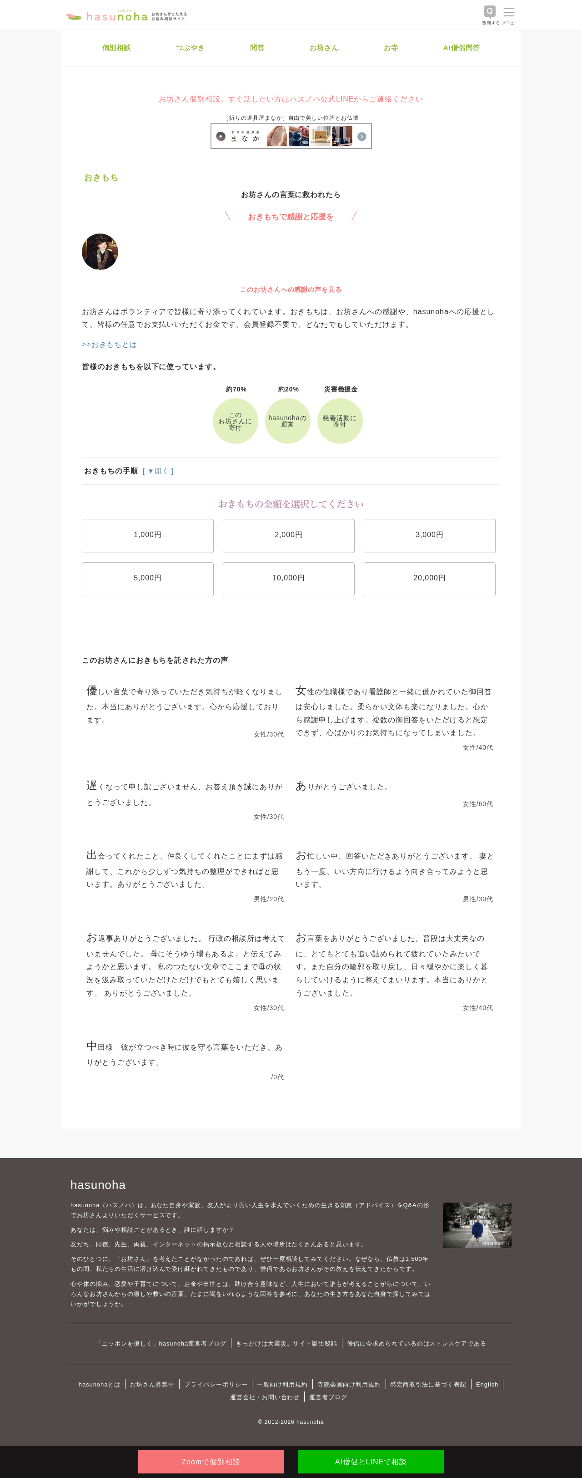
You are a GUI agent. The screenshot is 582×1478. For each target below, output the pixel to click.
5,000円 (148, 578)
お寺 (391, 47)
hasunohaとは (100, 1384)
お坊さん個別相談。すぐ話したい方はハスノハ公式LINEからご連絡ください (291, 99)
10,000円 (288, 578)
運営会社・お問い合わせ (265, 1397)
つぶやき (190, 47)
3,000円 (430, 534)
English (487, 1384)
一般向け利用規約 (282, 1384)
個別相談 (116, 47)
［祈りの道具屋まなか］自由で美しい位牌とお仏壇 (291, 118)
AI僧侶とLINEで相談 (371, 1462)
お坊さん (324, 47)
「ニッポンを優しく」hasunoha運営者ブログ (160, 1343)
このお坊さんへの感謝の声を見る (291, 289)
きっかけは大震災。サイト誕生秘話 (286, 1343)
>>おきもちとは (109, 344)
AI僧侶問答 (461, 47)
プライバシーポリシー (216, 1384)
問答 (257, 47)
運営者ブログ (328, 1397)
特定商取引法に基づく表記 (429, 1384)
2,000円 (289, 534)
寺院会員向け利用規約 (349, 1384)
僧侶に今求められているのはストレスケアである (417, 1343)
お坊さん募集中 (152, 1384)
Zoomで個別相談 (210, 1462)
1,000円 (148, 534)
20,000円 (429, 578)
